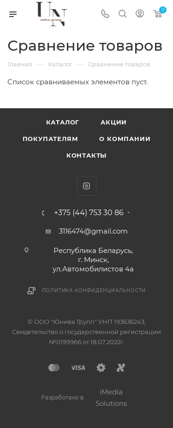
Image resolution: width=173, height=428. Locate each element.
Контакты (86, 155)
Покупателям (50, 138)
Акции (114, 122)
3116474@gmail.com (93, 231)
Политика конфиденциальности (94, 290)
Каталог (63, 122)
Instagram (86, 186)
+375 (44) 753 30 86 (89, 213)
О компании (124, 138)
